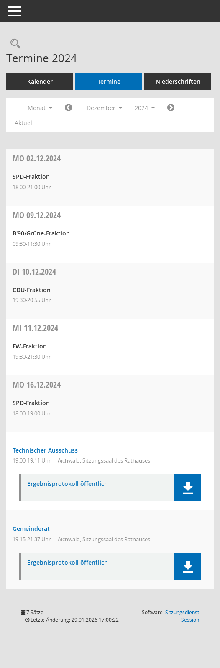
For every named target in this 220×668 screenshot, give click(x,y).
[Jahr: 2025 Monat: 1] (171, 107)
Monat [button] (40, 108)
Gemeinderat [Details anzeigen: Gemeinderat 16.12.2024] (31, 529)
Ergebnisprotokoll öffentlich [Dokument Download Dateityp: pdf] (67, 484)
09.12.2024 (37, 214)
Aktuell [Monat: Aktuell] (24, 123)
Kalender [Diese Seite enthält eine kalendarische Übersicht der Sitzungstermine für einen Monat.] (40, 81)
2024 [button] (145, 108)
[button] (187, 487)
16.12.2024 (37, 384)
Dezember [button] (104, 108)
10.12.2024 (34, 271)
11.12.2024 (35, 327)
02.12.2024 (37, 158)
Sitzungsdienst (182, 616)
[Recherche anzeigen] (13, 44)
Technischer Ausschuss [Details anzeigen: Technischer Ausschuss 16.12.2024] (45, 450)
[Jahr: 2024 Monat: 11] (68, 107)
